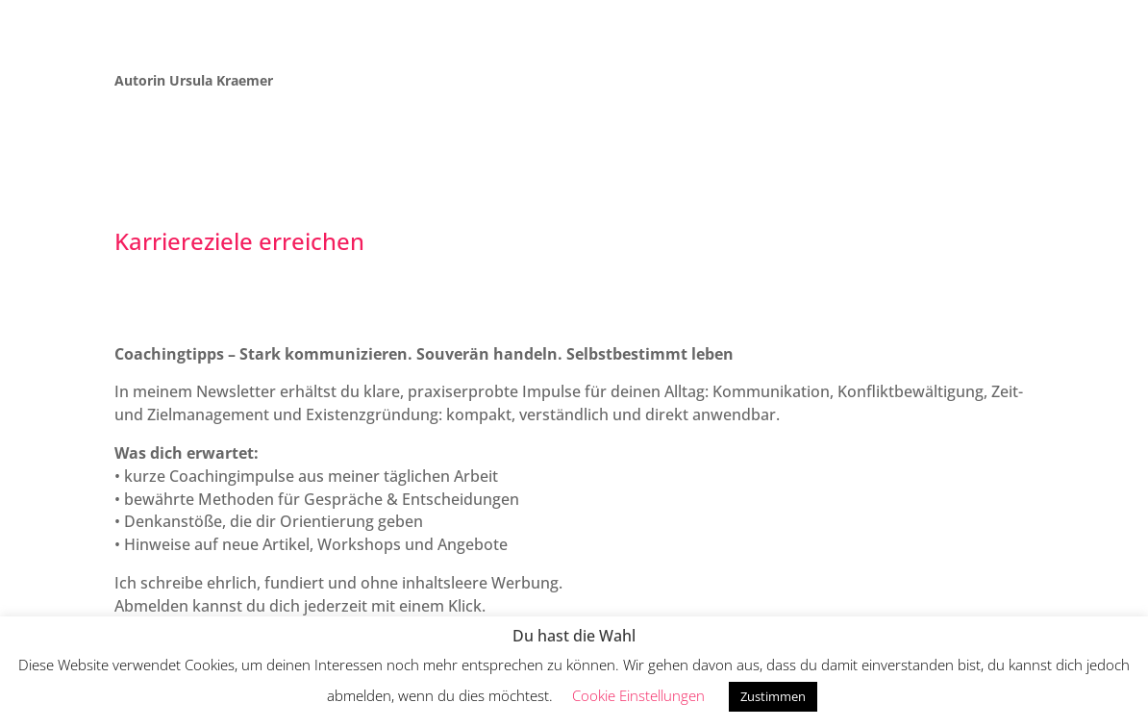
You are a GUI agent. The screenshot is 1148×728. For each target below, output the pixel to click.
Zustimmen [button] (773, 696)
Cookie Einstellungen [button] (638, 695)
